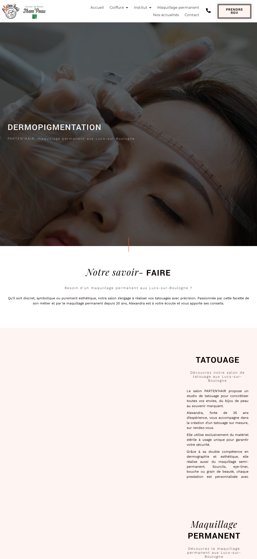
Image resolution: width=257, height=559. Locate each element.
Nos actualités (166, 15)
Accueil (97, 7)
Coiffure (119, 7)
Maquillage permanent (178, 7)
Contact (192, 15)
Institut (143, 7)
